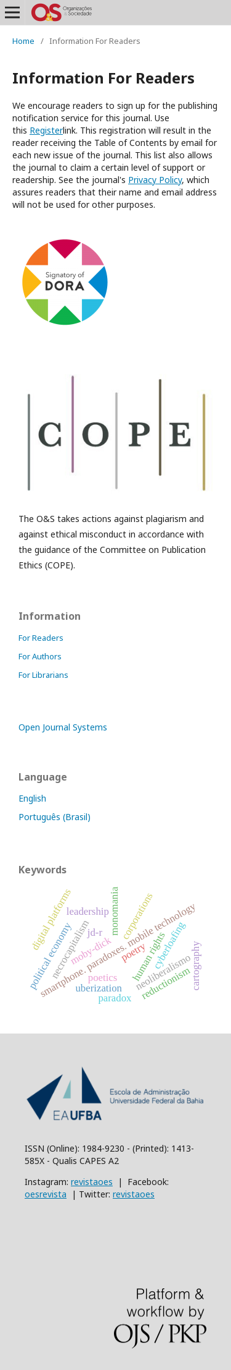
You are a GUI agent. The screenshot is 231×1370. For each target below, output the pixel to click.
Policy (155, 180)
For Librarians (43, 674)
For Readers (40, 637)
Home (23, 40)
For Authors (40, 656)
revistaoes (92, 1182)
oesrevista (46, 1194)
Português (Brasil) (54, 817)
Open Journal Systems (62, 727)
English (32, 798)
